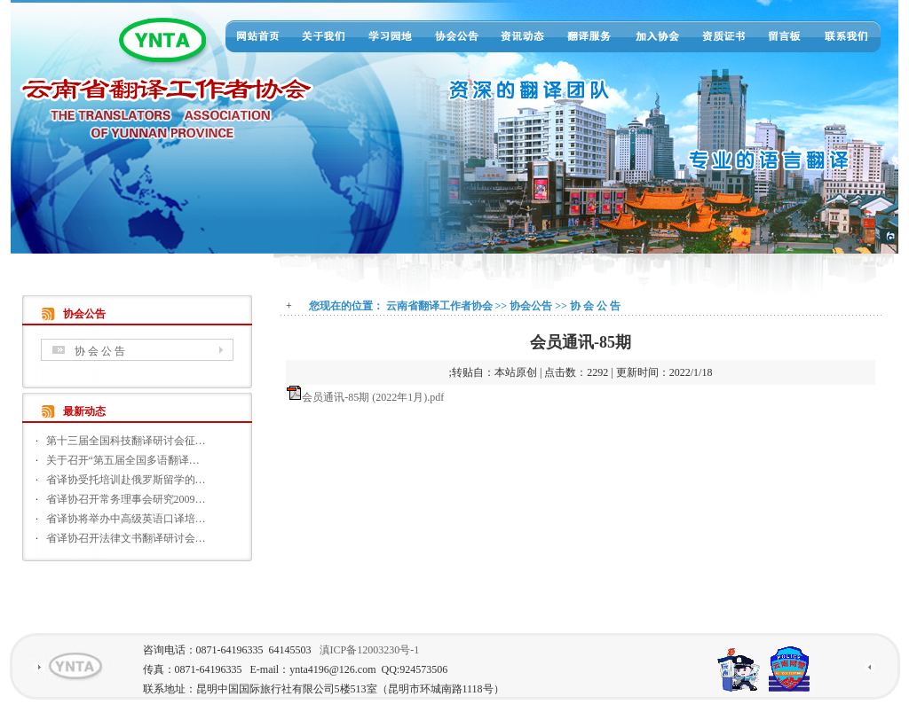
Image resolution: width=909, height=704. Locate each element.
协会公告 (531, 306)
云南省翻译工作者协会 (439, 306)
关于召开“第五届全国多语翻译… (123, 460)
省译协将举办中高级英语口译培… (126, 518)
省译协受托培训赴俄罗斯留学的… (126, 479)
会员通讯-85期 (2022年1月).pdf (373, 397)
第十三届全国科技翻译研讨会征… (126, 440)
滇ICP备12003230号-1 (370, 650)
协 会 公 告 (100, 351)
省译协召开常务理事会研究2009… (126, 499)
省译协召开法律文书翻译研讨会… (126, 538)
